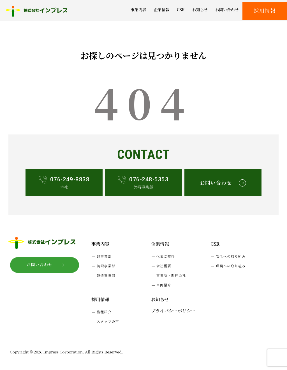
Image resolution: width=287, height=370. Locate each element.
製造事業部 (106, 275)
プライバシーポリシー (173, 310)
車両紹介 (163, 284)
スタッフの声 (108, 321)
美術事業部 (106, 265)
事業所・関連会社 (171, 275)
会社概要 (163, 265)
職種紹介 (104, 311)
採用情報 (265, 10)
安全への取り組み (231, 256)
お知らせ (160, 299)
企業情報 (160, 244)
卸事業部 (104, 256)
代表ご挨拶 (165, 256)
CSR (214, 244)
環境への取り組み (231, 265)
